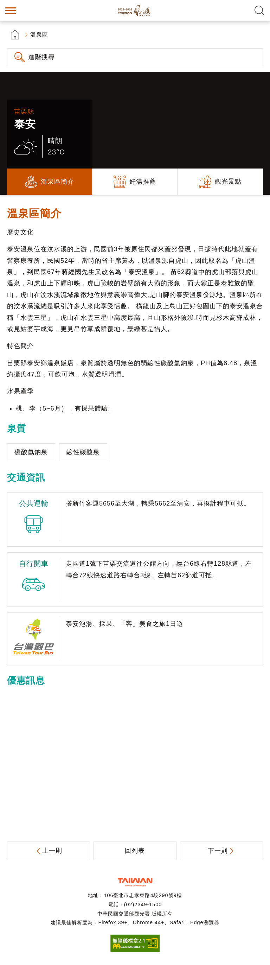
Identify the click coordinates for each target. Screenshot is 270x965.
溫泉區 (39, 35)
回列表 (135, 850)
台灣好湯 (135, 10)
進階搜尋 (41, 57)
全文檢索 (259, 11)
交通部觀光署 (135, 882)
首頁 (15, 35)
